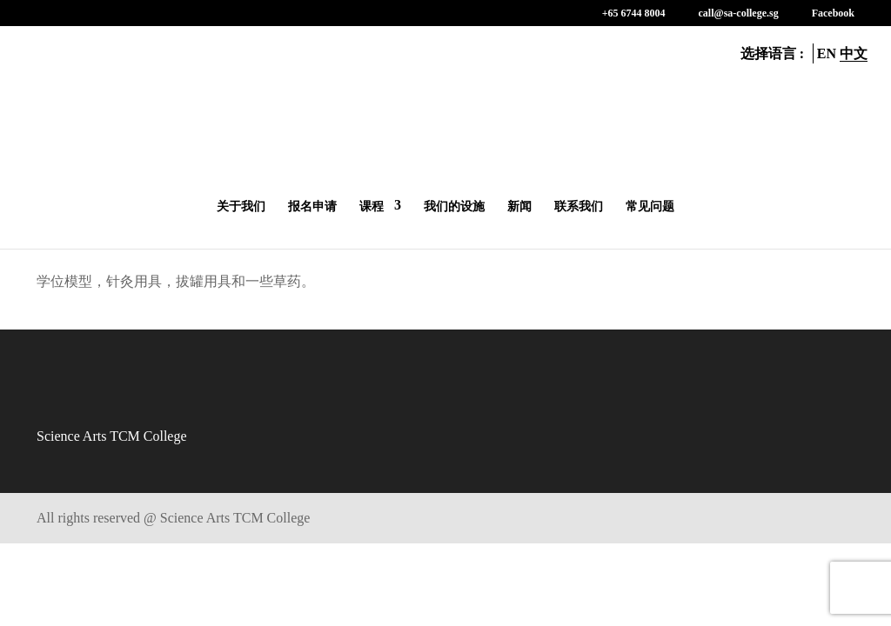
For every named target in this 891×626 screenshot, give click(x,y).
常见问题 (650, 206)
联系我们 (578, 206)
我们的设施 (454, 206)
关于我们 (241, 206)
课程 (371, 206)
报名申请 (312, 206)
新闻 (519, 206)
